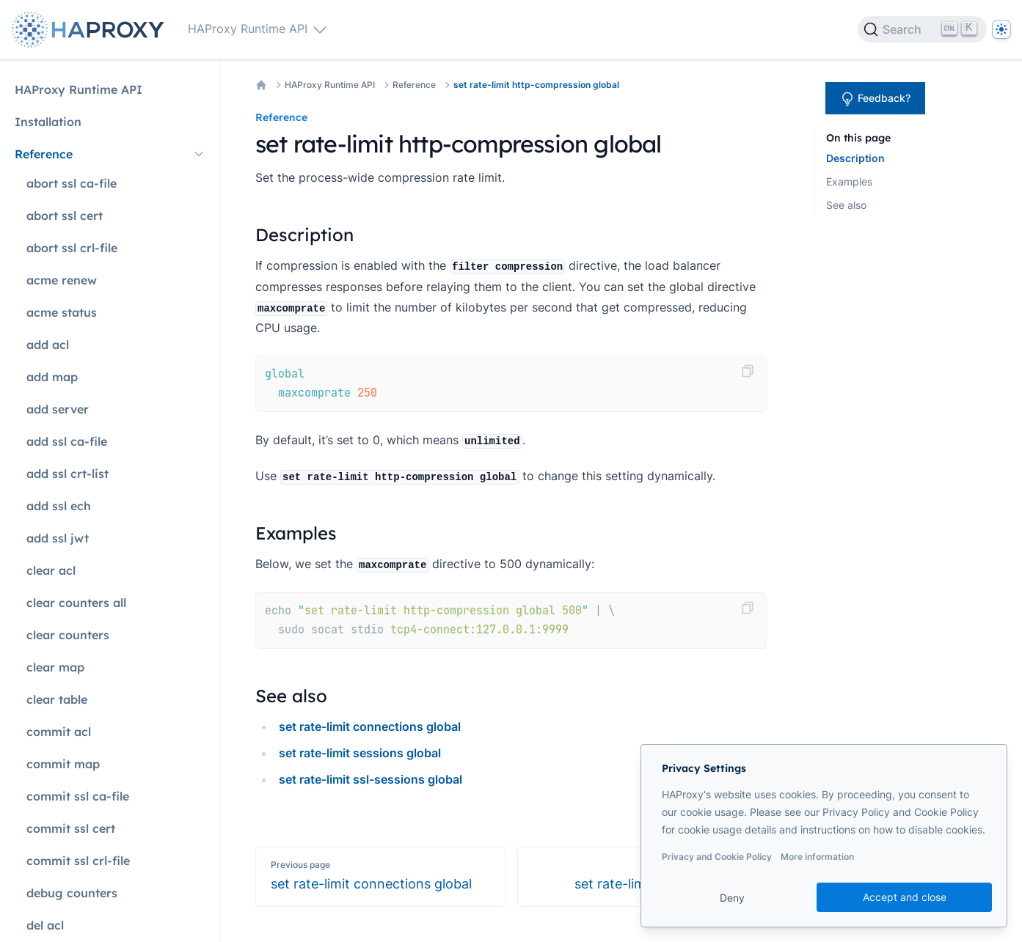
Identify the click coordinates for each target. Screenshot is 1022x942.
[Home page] (91, 30)
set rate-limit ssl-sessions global (370, 779)
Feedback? (875, 99)
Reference (414, 84)
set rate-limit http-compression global (536, 84)
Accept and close (904, 897)
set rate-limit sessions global (360, 753)
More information (817, 856)
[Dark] (1001, 29)
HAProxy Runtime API (330, 84)
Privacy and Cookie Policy (717, 856)
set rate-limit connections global (370, 726)
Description (855, 158)
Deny (732, 897)
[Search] (922, 29)
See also (846, 205)
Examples (849, 181)
